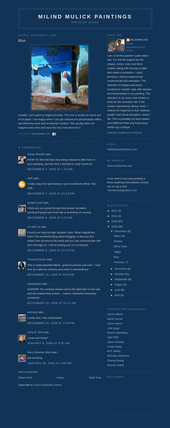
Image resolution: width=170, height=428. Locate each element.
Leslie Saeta (114, 346)
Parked (118, 241)
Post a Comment (28, 371)
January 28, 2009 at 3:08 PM (49, 363)
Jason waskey (115, 341)
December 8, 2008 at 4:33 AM (50, 217)
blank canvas (115, 318)
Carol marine (114, 323)
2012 (114, 210)
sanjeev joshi (34, 202)
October (120, 274)
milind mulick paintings (85, 17)
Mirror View (120, 246)
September (121, 279)
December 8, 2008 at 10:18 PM (50, 250)
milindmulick (139, 40)
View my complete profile (124, 133)
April (118, 295)
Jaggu (117, 251)
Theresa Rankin (36, 259)
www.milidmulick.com (119, 165)
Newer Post (25, 377)
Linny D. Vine (35, 332)
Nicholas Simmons (118, 355)
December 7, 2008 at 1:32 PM (50, 169)
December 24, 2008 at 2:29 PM (50, 323)
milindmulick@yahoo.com (122, 149)
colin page (113, 328)
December (121, 231)
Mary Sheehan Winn (39, 352)
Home (60, 377)
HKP (30, 178)
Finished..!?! (121, 262)
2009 (114, 221)
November (121, 268)
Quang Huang (115, 360)
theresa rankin (115, 365)
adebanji (32, 312)
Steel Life (119, 235)
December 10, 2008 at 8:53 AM (50, 274)
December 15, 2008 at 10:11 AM (51, 303)
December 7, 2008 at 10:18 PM (50, 193)
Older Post (95, 377)
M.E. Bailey (114, 351)
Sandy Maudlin (36, 154)
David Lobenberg (117, 332)
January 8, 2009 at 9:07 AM (48, 343)
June (118, 289)
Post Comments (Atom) (48, 384)
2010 (114, 216)
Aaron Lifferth (115, 314)
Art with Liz (33, 226)
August (119, 284)
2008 (114, 226)
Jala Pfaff (112, 337)
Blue (116, 257)
